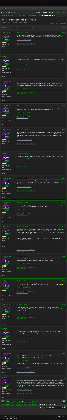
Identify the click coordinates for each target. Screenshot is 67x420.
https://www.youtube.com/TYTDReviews (26, 43)
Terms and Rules (57, 416)
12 (29, 28)
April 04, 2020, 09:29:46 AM (22, 153)
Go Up (3, 401)
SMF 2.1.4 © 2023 (5, 416)
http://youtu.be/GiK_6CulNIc (23, 64)
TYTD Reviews (6, 32)
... (17, 28)
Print (64, 28)
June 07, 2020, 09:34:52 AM (22, 378)
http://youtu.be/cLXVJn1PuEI (23, 112)
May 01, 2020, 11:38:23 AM (22, 256)
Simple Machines (12, 416)
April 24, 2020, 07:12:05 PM (22, 226)
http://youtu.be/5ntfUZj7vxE (23, 313)
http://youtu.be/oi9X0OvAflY (24, 263)
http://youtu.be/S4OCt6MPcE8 (24, 389)
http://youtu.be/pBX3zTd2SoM (24, 246)
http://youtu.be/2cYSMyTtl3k (24, 368)
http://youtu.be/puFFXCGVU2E (24, 88)
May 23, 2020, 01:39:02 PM (22, 328)
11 (26, 28)
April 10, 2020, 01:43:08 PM (22, 178)
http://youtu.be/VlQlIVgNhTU (24, 39)
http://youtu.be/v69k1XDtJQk (24, 161)
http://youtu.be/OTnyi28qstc (24, 209)
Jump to (42, 407)
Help (51, 416)
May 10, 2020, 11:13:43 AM (22, 280)
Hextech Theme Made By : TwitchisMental (10, 418)
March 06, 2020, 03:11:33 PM (22, 32)
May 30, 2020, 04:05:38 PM (22, 353)
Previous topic (54, 23)
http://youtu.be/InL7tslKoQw (24, 186)
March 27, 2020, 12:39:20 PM (22, 105)
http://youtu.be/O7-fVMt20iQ (24, 360)
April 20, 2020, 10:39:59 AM (22, 202)
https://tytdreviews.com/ (22, 45)
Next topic (62, 23)
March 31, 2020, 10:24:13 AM (22, 129)
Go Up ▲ (63, 416)
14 (33, 28)
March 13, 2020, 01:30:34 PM (22, 56)
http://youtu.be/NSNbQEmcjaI (24, 336)
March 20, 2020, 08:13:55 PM (22, 81)
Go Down (4, 28)
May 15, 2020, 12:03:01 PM (22, 304)
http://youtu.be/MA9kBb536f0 (24, 287)
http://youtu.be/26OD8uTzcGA (24, 139)
